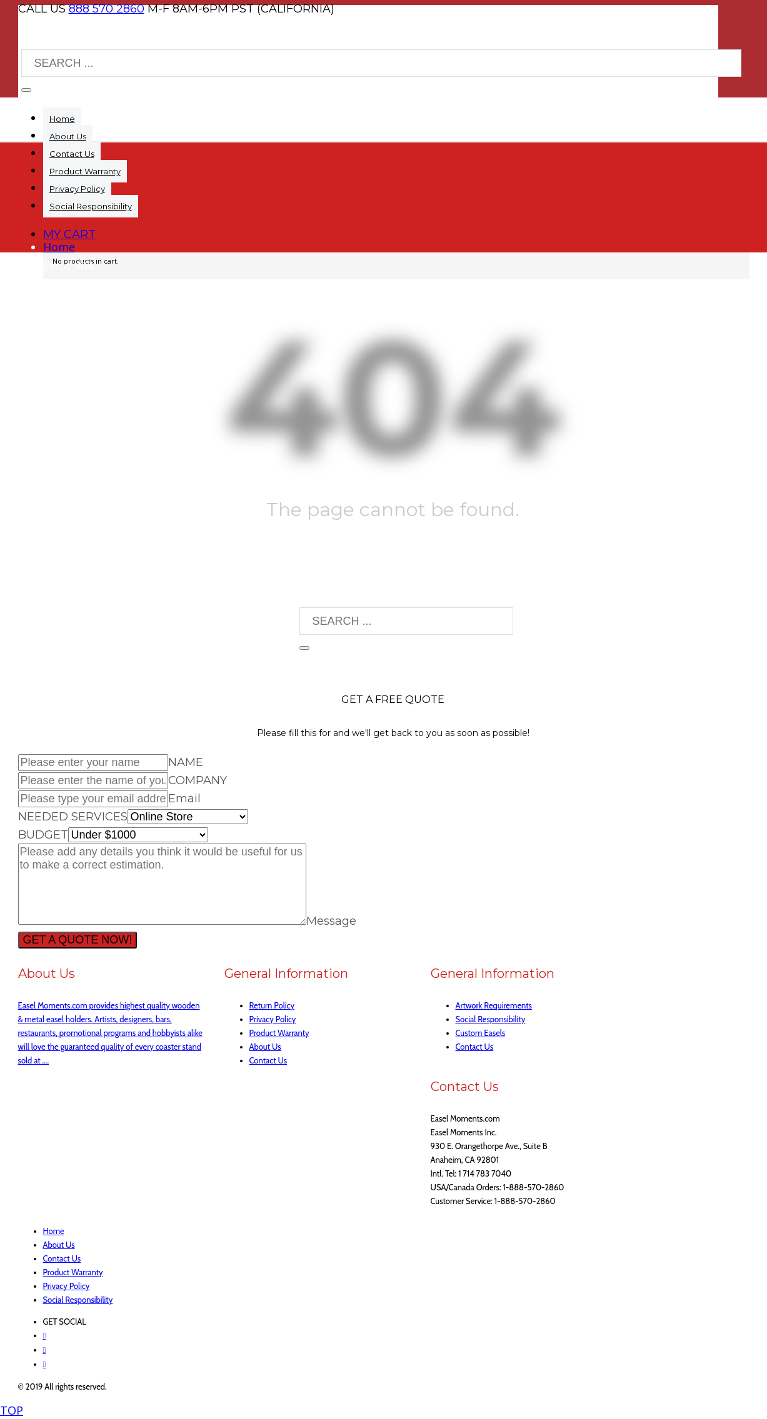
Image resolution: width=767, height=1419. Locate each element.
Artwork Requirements (494, 1005)
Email (184, 798)
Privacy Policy (272, 1019)
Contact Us (268, 1060)
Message (331, 921)
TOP (11, 1410)
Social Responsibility (491, 1019)
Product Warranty (279, 1033)
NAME (185, 762)
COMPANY (197, 780)
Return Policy (271, 1005)
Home (59, 246)
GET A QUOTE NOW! (78, 940)
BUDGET (43, 835)
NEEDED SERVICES (73, 817)
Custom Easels (481, 1033)
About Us (265, 1047)
